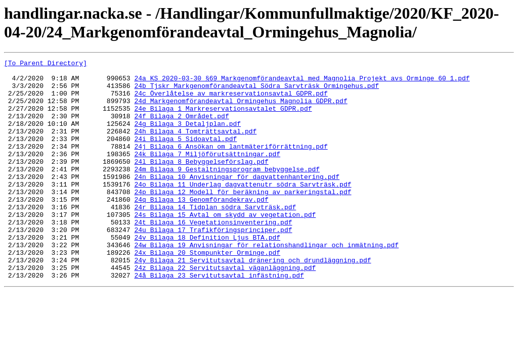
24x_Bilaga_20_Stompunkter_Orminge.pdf (207, 291)
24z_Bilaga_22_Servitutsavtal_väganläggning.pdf (225, 309)
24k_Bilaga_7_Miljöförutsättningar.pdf (207, 173)
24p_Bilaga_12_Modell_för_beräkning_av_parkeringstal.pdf (242, 218)
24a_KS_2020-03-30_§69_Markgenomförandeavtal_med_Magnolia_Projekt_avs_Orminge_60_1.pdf (301, 82)
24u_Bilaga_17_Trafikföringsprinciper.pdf (213, 264)
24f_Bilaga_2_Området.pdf (181, 127)
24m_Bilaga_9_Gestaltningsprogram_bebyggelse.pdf (227, 191)
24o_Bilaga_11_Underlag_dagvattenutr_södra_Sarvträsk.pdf (242, 209)
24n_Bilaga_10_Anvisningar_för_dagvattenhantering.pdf (236, 200)
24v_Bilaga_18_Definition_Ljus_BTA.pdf (207, 273)
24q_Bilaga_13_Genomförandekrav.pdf (201, 228)
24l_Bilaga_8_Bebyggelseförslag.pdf (201, 182)
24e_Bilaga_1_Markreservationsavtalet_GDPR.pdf (223, 118)
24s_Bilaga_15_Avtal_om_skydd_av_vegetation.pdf (225, 246)
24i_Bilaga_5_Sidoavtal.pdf (185, 155)
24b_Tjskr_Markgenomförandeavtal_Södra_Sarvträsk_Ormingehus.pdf (256, 91)
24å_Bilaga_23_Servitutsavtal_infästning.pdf (219, 319)
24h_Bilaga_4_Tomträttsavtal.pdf (195, 146)
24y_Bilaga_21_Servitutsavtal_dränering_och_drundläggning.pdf (252, 300)
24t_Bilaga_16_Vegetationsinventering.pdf (213, 255)
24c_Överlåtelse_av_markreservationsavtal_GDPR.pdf (230, 100)
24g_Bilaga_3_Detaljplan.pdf (187, 137)
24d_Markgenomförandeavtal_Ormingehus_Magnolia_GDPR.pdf (240, 109)
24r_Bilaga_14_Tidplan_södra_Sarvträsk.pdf (215, 237)
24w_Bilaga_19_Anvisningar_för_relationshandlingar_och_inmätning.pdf (266, 282)
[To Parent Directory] (45, 64)
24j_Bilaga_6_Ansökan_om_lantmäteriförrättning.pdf (230, 164)
